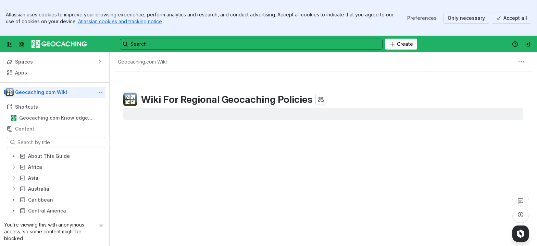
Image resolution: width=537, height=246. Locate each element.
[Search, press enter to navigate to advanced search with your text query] (251, 44)
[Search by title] (60, 142)
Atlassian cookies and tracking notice (120, 21)
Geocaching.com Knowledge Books (53, 118)
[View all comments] (520, 200)
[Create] (401, 44)
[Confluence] (59, 44)
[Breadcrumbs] (142, 61)
